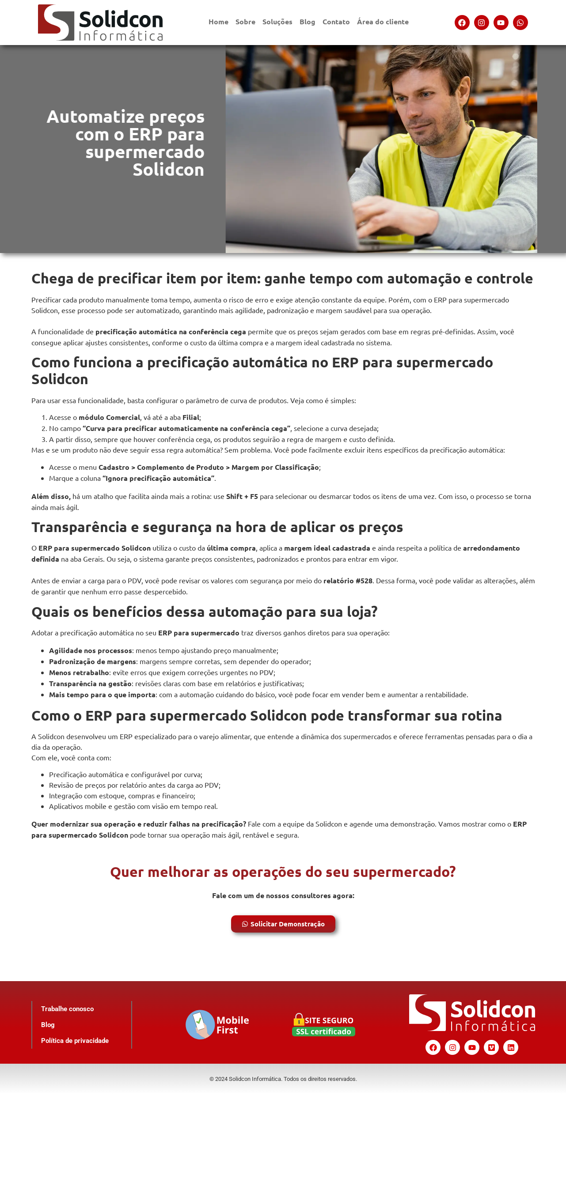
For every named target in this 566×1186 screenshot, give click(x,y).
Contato (336, 21)
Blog (307, 21)
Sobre (245, 21)
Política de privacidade (74, 1041)
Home (218, 21)
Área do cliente (383, 21)
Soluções (277, 21)
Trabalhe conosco (67, 1009)
